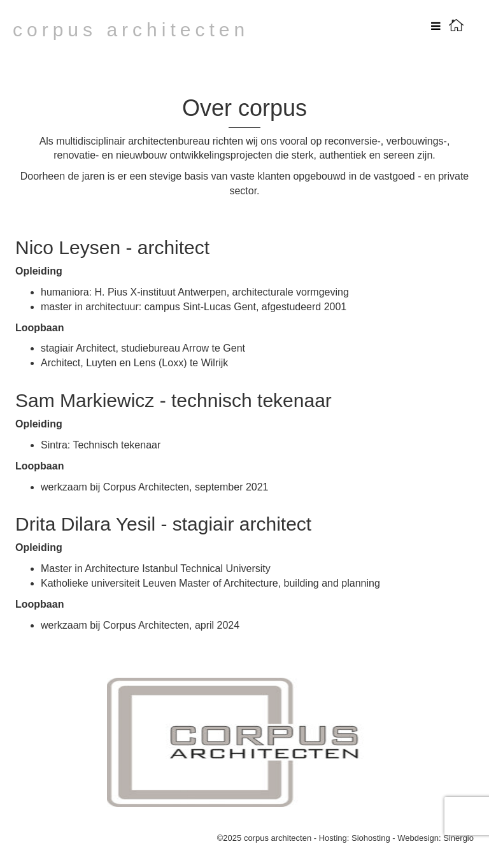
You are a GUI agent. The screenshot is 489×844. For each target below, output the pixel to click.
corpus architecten (131, 29)
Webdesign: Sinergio (435, 838)
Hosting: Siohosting (356, 838)
